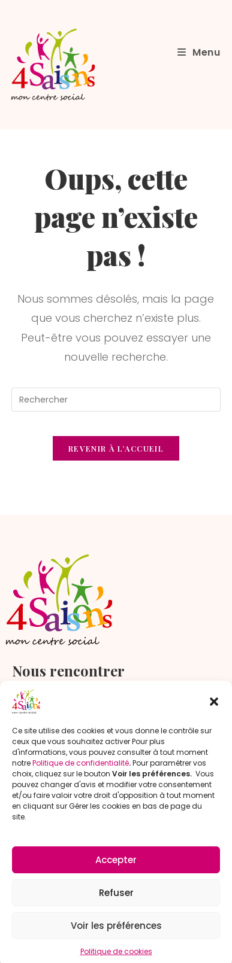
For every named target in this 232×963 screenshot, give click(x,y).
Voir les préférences (116, 933)
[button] (214, 709)
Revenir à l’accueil (116, 448)
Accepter (116, 867)
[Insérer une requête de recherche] (115, 400)
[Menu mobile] (199, 52)
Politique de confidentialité (80, 771)
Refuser (116, 900)
